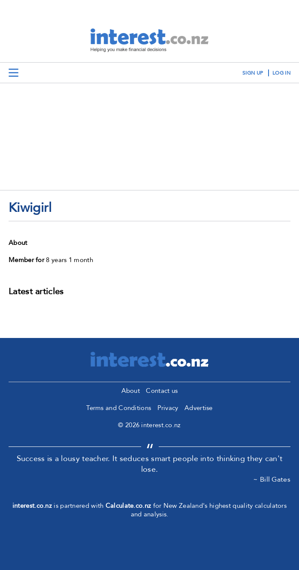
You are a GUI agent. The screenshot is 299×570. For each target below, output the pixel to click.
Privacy (167, 408)
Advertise (198, 408)
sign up (252, 72)
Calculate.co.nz (128, 505)
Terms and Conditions (118, 408)
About (130, 390)
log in (281, 72)
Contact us (162, 390)
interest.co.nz (32, 505)
